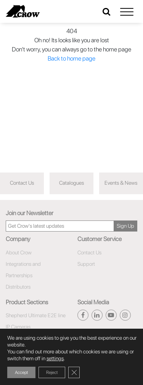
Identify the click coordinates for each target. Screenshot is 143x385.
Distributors (18, 287)
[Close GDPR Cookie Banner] (74, 372)
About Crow (19, 252)
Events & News (120, 183)
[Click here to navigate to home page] (23, 11)
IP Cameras (18, 327)
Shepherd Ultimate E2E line (36, 315)
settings (55, 358)
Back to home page (71, 58)
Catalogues (71, 183)
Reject (52, 372)
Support (86, 264)
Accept (21, 372)
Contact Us (22, 183)
